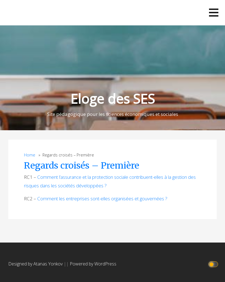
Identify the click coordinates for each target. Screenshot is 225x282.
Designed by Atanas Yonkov (36, 264)
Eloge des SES (112, 99)
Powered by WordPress (93, 264)
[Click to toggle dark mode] (214, 264)
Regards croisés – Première (81, 165)
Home (29, 155)
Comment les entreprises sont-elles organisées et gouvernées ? (102, 198)
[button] (213, 12)
